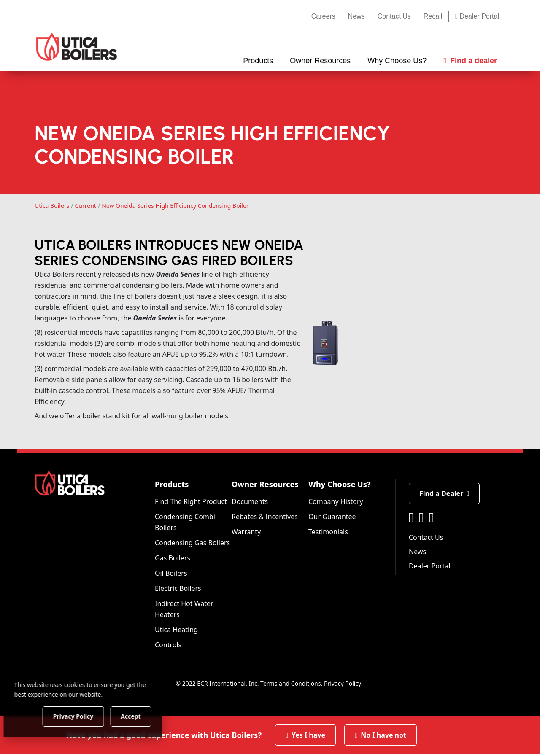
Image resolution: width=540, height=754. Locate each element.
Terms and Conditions (290, 683)
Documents (250, 501)
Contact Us (394, 16)
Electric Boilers (178, 588)
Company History (335, 501)
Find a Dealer (444, 493)
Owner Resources (265, 484)
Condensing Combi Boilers (185, 522)
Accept (144, 716)
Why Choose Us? (339, 484)
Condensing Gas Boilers (192, 542)
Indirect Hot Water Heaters (184, 609)
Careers (323, 16)
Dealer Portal (477, 16)
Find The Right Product (191, 501)
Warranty (246, 531)
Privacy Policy (342, 683)
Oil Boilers (171, 573)
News (356, 16)
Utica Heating (176, 629)
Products (172, 484)
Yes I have (305, 735)
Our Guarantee (332, 516)
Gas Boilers (172, 558)
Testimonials (328, 531)
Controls (168, 644)
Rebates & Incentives (265, 516)
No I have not (380, 735)
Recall (433, 16)
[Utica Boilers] (77, 46)
